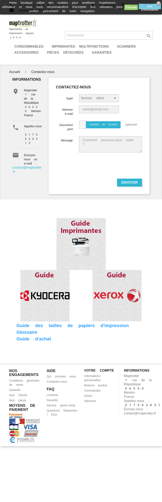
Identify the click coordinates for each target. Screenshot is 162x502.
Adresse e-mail (67, 111)
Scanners (126, 46)
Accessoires (26, 52)
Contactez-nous (57, 381)
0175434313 (31, 139)
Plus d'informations (149, 7)
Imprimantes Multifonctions (80, 46)
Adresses (90, 401)
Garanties (101, 52)
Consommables (29, 46)
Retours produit (95, 385)
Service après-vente (61, 405)
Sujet (69, 98)
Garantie (14, 390)
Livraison (52, 395)
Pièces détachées (65, 52)
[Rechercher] (109, 35)
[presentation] (110, 167)
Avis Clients (18, 395)
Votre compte (99, 370)
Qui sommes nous (61, 376)
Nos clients (17, 400)
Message (67, 140)
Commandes (92, 390)
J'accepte (131, 7)
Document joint (66, 127)
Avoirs (88, 395)
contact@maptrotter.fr (140, 413)
